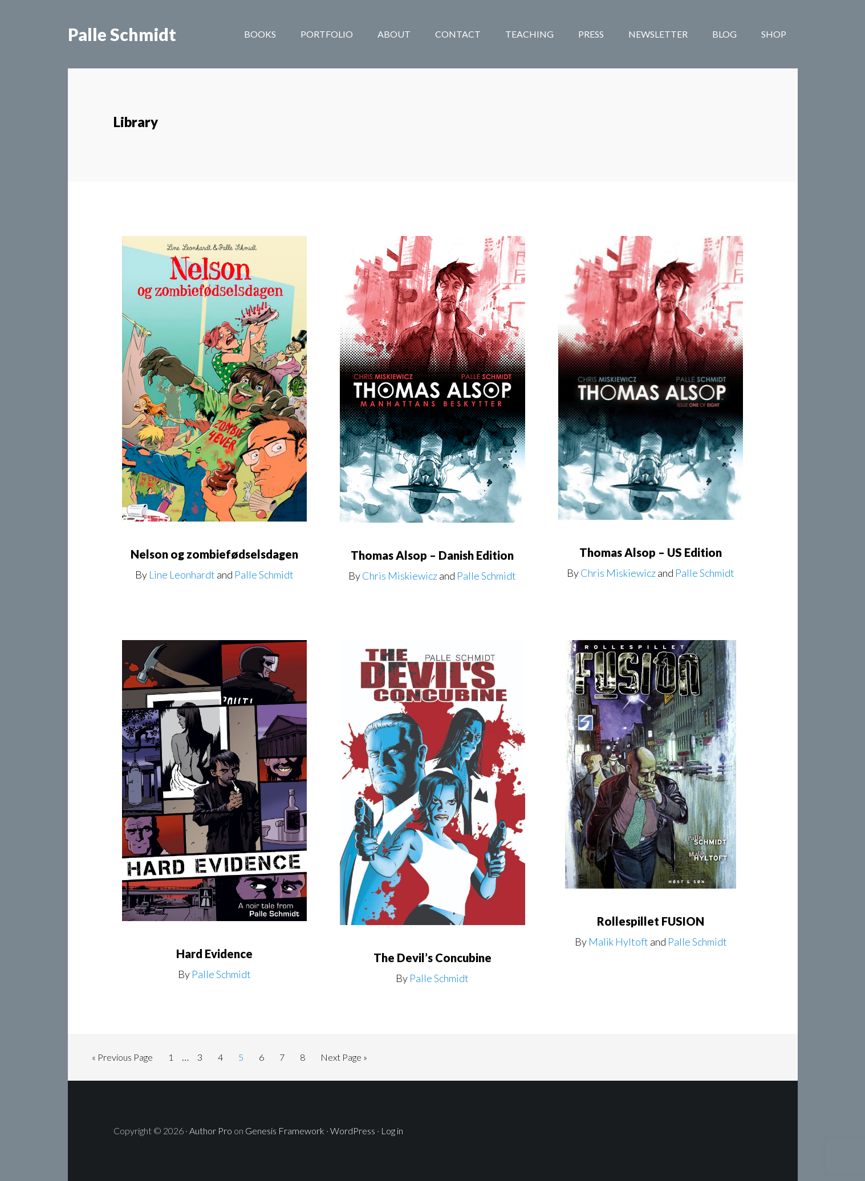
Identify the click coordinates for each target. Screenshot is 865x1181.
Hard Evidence (214, 953)
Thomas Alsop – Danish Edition (432, 555)
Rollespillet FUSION (650, 921)
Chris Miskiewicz (399, 575)
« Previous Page (122, 1059)
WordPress (352, 1130)
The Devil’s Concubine (432, 957)
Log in (392, 1130)
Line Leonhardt (182, 574)
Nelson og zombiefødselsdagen (214, 554)
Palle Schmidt (122, 34)
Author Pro (210, 1130)
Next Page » (343, 1059)
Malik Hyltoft (618, 941)
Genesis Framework (284, 1130)
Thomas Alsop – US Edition (650, 552)
